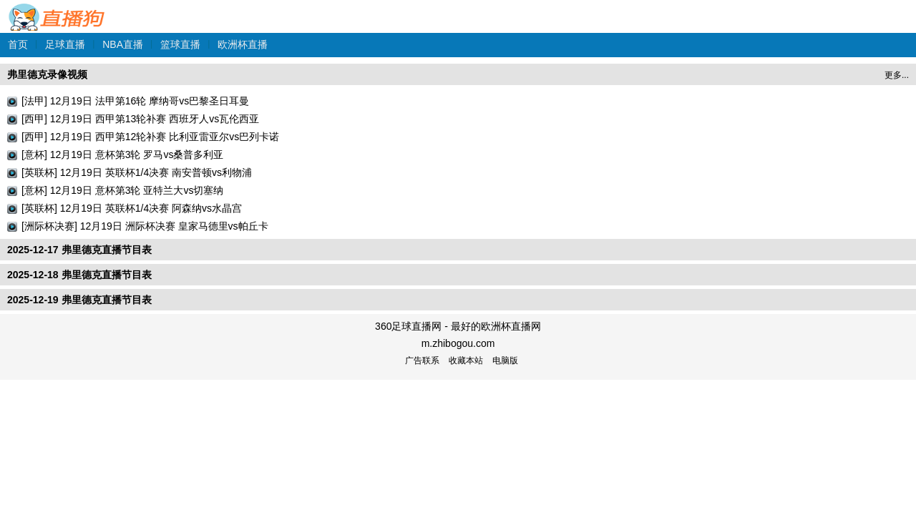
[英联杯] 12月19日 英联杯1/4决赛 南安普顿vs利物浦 (136, 172)
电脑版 (505, 360)
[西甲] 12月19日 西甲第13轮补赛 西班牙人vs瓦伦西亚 (140, 118)
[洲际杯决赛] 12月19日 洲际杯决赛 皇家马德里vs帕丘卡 (144, 226)
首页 (18, 44)
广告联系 (422, 360)
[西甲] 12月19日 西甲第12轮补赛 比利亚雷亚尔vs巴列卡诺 (150, 136)
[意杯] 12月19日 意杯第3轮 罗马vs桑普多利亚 (122, 154)
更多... (897, 75)
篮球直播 (180, 44)
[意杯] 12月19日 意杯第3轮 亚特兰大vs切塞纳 (122, 190)
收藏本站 (466, 360)
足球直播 (65, 44)
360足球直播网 (57, 10)
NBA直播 (122, 44)
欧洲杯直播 (243, 44)
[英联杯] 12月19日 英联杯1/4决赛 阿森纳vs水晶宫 (131, 208)
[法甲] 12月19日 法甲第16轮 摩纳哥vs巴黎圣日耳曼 (135, 101)
